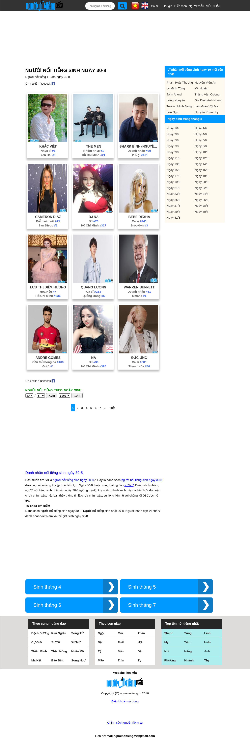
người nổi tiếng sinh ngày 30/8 (141, 480)
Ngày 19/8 (173, 181)
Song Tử (77, 633)
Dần (140, 651)
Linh (207, 633)
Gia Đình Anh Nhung (208, 100)
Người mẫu (196, 6)
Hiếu (207, 642)
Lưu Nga (172, 112)
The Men (93, 146)
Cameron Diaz (48, 217)
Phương (170, 660)
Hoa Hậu (48, 291)
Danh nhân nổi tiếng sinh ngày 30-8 (54, 473)
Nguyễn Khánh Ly (206, 112)
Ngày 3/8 (173, 134)
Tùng (188, 633)
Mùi (120, 633)
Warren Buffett (139, 287)
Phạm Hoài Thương (180, 82)
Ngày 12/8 (201, 158)
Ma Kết (36, 660)
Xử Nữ (129, 485)
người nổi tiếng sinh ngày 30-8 (73, 480)
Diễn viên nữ (48, 221)
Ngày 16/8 (201, 170)
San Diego (47, 225)
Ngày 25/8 (173, 199)
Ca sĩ (154, 6)
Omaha (139, 296)
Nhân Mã (77, 651)
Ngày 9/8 (173, 152)
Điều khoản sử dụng (125, 701)
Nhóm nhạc (93, 150)
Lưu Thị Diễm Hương (48, 287)
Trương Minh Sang (179, 106)
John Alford (174, 94)
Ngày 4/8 (201, 134)
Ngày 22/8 (201, 188)
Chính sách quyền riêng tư (125, 722)
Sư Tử (55, 642)
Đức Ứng (139, 357)
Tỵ (139, 660)
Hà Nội (139, 155)
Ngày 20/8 (201, 181)
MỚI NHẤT (213, 6)
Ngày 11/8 (173, 158)
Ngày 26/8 (201, 199)
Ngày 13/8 (173, 164)
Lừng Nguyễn (176, 100)
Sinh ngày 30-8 (60, 77)
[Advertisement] (121, 38)
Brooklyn (139, 225)
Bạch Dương (40, 633)
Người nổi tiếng (35, 77)
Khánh (189, 660)
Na (93, 357)
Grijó (48, 366)
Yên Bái (48, 155)
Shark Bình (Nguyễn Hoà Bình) (139, 146)
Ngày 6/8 (201, 140)
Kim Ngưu (58, 633)
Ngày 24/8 (201, 193)
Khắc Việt (48, 146)
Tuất (121, 642)
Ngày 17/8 (173, 176)
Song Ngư (78, 660)
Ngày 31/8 (173, 217)
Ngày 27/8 (173, 205)
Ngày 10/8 (201, 152)
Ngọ (101, 633)
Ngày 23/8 (173, 193)
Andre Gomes (48, 357)
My (166, 642)
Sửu (121, 651)
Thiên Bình (39, 651)
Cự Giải (36, 642)
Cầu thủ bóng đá (48, 362)
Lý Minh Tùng (176, 88)
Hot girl (167, 6)
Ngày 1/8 (173, 128)
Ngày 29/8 (173, 211)
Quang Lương (93, 287)
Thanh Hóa (139, 366)
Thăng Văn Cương (207, 94)
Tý (100, 651)
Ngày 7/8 (173, 146)
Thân (141, 633)
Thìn (121, 660)
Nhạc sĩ (47, 150)
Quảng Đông (93, 296)
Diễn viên (180, 6)
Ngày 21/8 (173, 188)
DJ (94, 221)
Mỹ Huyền (201, 88)
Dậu (101, 642)
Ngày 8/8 (201, 146)
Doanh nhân (139, 150)
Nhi (166, 651)
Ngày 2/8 (201, 128)
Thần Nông (59, 651)
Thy (207, 660)
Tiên (187, 642)
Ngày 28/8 (201, 205)
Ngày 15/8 (173, 170)
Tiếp (112, 408)
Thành (168, 633)
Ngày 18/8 (201, 176)
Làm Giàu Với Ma (206, 106)
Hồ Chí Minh (93, 155)
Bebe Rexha (139, 217)
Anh (207, 651)
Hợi (140, 642)
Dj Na (94, 217)
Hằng (188, 651)
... (105, 408)
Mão (101, 660)
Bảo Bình (58, 660)
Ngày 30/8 (201, 211)
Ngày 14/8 (201, 164)
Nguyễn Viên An (205, 82)
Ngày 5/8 (173, 140)
